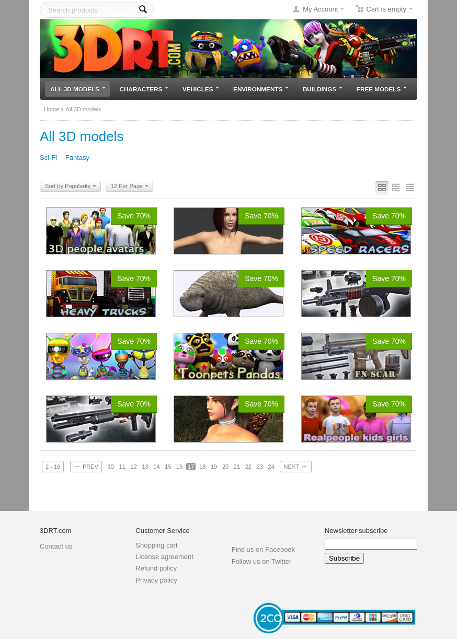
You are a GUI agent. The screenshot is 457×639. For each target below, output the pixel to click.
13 (145, 466)
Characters (144, 89)
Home (51, 109)
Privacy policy (156, 580)
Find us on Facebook (263, 549)
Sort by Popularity (70, 186)
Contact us (56, 546)
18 (202, 466)
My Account (320, 9)
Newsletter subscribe (356, 531)
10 (111, 466)
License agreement (164, 557)
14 (156, 466)
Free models (381, 89)
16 (179, 466)
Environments (260, 89)
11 (122, 466)
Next (295, 466)
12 (134, 466)
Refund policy (156, 568)
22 (248, 466)
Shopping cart (156, 545)
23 (260, 466)
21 (237, 466)
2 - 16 (52, 466)
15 (168, 466)
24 (271, 466)
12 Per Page (129, 186)
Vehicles (200, 89)
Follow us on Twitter (262, 561)
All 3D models (77, 89)
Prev (86, 466)
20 (225, 466)
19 (214, 466)
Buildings (322, 89)
